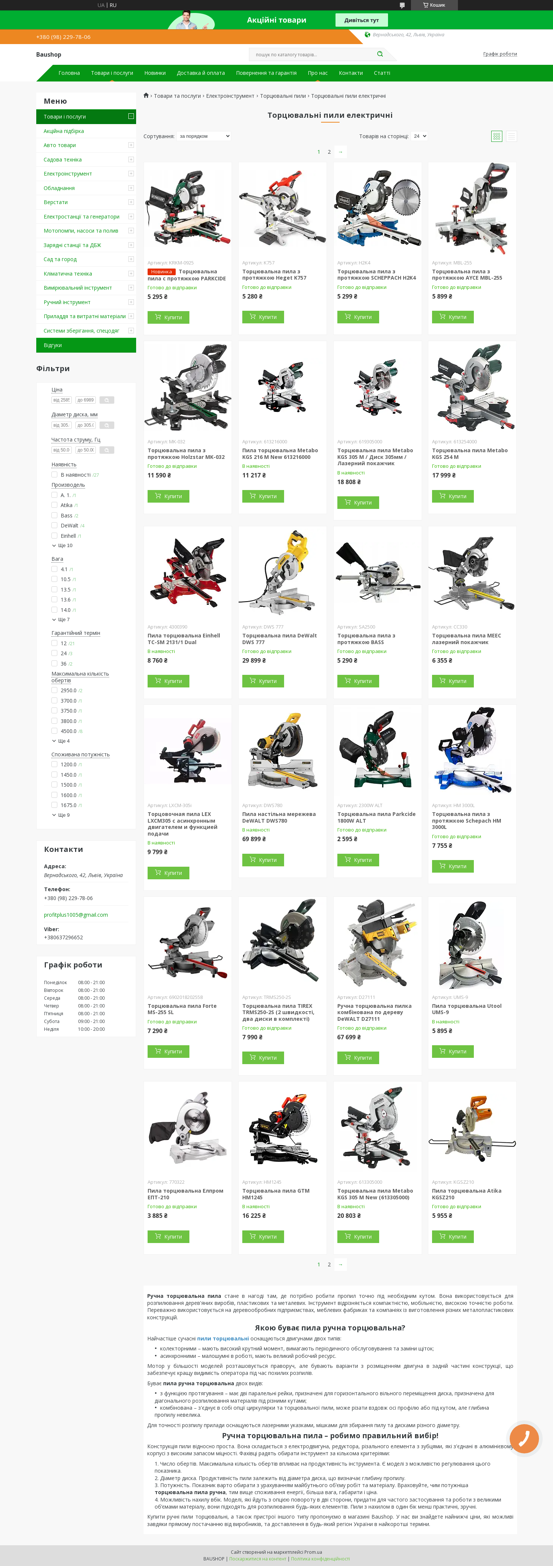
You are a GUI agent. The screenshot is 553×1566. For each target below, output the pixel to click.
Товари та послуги (177, 96)
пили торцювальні (223, 1338)
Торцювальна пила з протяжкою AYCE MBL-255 (467, 274)
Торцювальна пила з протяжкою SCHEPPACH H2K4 (376, 274)
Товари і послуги (112, 73)
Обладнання (59, 187)
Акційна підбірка (64, 130)
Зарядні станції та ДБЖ (72, 245)
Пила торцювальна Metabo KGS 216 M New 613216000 (280, 453)
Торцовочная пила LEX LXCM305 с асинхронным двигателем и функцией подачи (183, 823)
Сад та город (60, 259)
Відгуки (53, 345)
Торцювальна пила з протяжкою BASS (366, 639)
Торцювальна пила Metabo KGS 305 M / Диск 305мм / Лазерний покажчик (375, 457)
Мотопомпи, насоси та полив (81, 230)
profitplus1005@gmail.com (76, 915)
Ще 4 (64, 741)
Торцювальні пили (283, 96)
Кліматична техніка (68, 273)
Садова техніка (63, 159)
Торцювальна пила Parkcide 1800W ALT (376, 817)
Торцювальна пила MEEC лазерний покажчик (466, 639)
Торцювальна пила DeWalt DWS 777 (279, 639)
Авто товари (60, 145)
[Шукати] (380, 54)
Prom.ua (313, 1552)
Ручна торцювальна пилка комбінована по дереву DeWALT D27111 (374, 1012)
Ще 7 (64, 619)
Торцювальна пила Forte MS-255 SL (182, 1009)
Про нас (318, 73)
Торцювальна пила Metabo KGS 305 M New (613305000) (375, 1194)
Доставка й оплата (201, 73)
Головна (69, 73)
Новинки (155, 73)
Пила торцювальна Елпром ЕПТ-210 (185, 1194)
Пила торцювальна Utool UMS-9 (467, 1009)
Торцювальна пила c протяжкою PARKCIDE (187, 275)
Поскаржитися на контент (257, 1559)
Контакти (351, 73)
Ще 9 (64, 815)
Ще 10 (65, 545)
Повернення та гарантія (266, 73)
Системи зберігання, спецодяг (81, 330)
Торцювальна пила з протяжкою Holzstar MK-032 (186, 453)
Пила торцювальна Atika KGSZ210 (467, 1194)
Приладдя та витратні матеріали (85, 316)
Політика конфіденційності (320, 1559)
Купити (173, 317)
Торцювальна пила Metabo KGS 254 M (470, 453)
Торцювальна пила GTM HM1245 (276, 1194)
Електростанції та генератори (81, 216)
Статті (382, 73)
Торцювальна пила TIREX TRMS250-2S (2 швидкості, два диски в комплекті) (278, 1012)
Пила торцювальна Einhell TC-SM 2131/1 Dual (184, 639)
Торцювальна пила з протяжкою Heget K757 (274, 274)
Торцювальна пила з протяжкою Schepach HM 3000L (466, 820)
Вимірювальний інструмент (78, 287)
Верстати (56, 202)
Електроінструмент (68, 173)
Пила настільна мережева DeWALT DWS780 (279, 817)
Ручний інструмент (67, 302)
